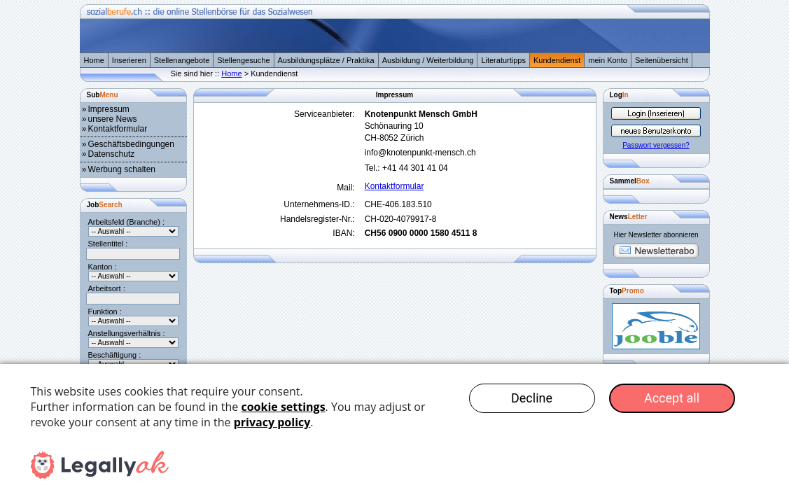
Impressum (109, 109)
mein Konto (607, 60)
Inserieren (129, 60)
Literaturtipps (503, 60)
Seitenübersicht (661, 60)
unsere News (112, 119)
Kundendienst (556, 60)
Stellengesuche (243, 60)
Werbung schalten (122, 169)
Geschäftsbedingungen (131, 144)
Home (94, 60)
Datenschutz (111, 154)
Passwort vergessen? (656, 145)
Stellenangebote (182, 60)
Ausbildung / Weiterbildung (428, 60)
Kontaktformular (118, 129)
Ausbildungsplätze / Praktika (326, 60)
